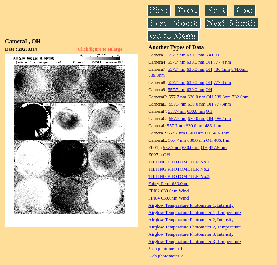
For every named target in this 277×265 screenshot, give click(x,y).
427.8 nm (218, 147)
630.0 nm (195, 54)
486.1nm (222, 69)
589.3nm (156, 75)
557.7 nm (176, 54)
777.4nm (223, 104)
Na (208, 54)
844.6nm (239, 69)
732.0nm (240, 96)
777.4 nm (222, 62)
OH (215, 54)
